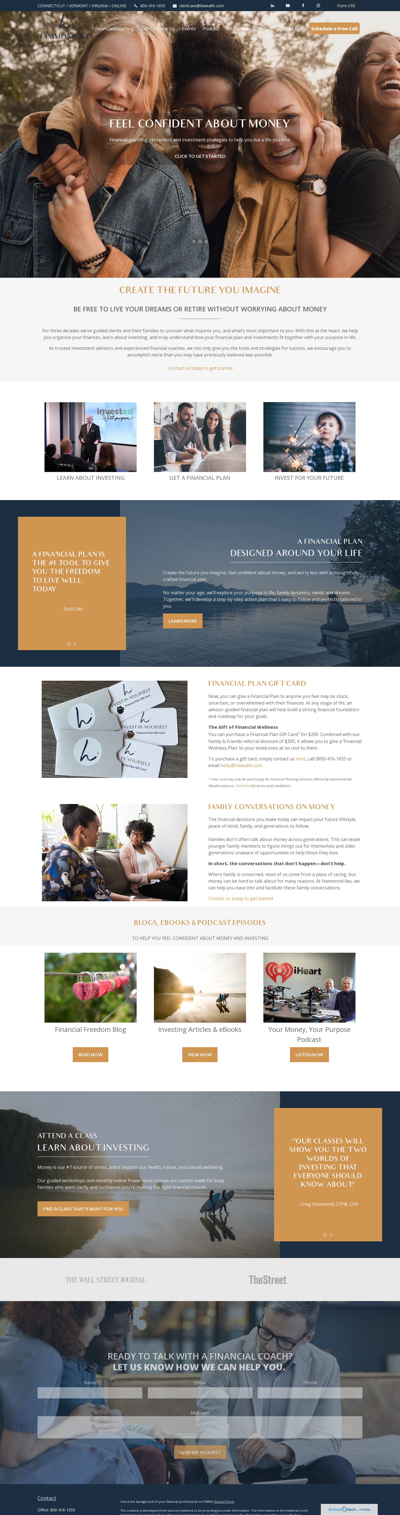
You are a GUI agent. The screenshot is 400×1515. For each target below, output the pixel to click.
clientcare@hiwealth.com (198, 5)
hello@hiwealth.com (241, 765)
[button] (114, 28)
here (301, 759)
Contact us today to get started (200, 368)
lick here (243, 785)
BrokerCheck (224, 1501)
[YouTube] (287, 5)
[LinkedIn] (272, 5)
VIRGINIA (100, 5)
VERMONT (78, 5)
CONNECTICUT (51, 5)
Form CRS (346, 5)
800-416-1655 (149, 5)
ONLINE (119, 5)
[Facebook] (303, 5)
